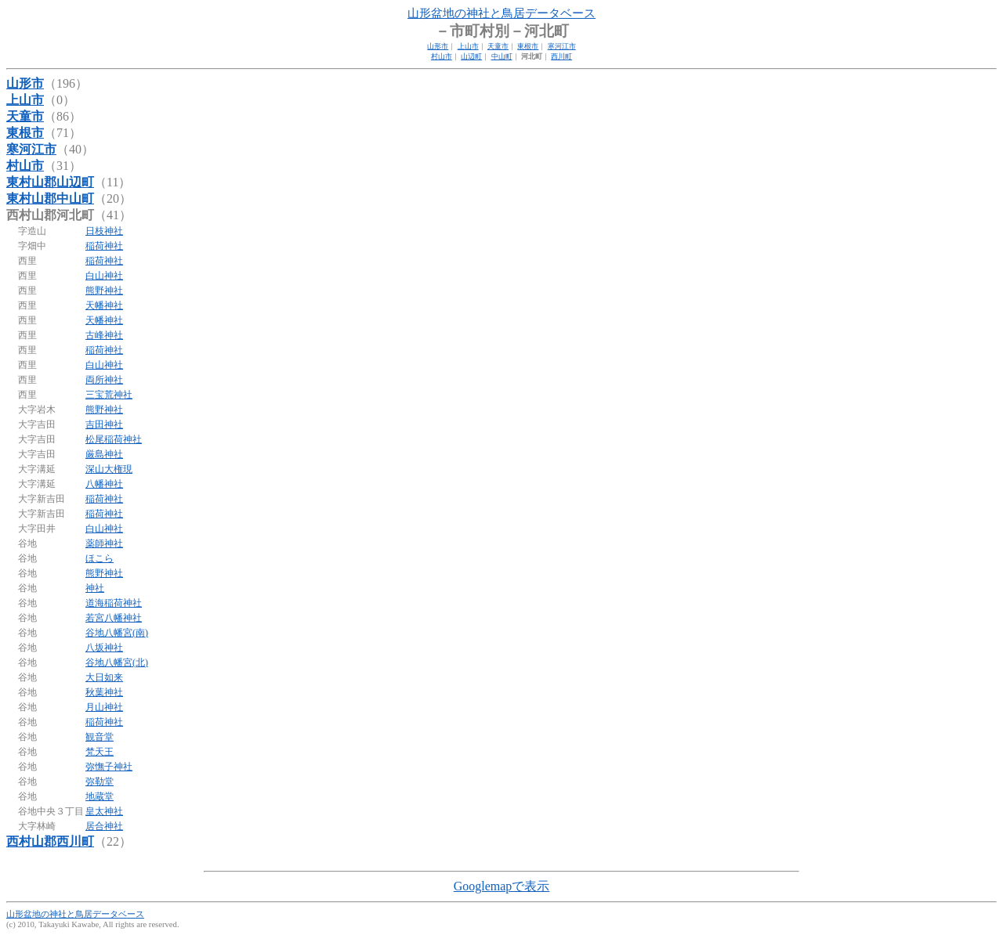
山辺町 (471, 56)
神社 (94, 588)
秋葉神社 (104, 692)
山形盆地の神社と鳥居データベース (501, 13)
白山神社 (104, 275)
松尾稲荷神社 (113, 439)
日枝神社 (104, 231)
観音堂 (99, 736)
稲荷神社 (104, 245)
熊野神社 (104, 290)
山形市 (437, 46)
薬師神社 (104, 543)
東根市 (527, 46)
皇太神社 (104, 811)
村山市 (441, 56)
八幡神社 (104, 483)
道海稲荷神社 (113, 602)
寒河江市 (562, 46)
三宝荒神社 (108, 394)
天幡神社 (104, 305)
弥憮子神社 (108, 766)
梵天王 (99, 751)
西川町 (561, 56)
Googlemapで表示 (502, 886)
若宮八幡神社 (113, 617)
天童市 (498, 46)
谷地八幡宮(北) (116, 662)
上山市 (468, 46)
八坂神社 (104, 647)
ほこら (99, 558)
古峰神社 (104, 335)
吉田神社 (104, 424)
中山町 (501, 56)
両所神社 (104, 379)
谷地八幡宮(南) (116, 632)
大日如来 (104, 677)
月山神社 (104, 707)
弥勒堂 (99, 781)
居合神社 (104, 826)
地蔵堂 (99, 796)
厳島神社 (104, 454)
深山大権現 (108, 469)
